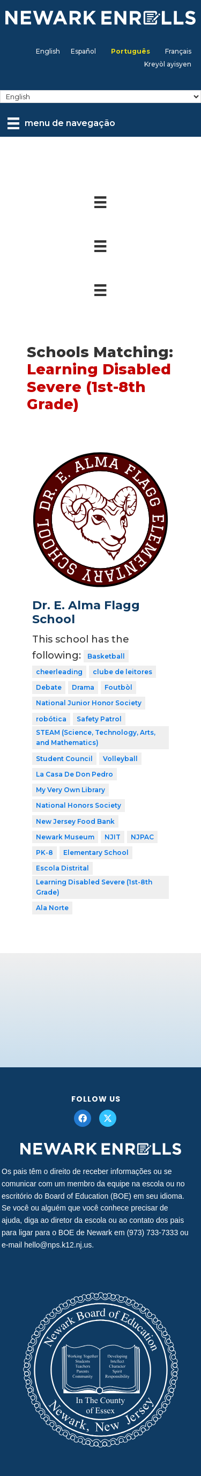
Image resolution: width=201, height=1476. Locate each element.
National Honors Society (78, 805)
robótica (51, 719)
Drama (83, 687)
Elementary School (96, 852)
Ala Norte (52, 908)
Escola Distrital (62, 868)
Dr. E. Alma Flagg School (86, 612)
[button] (82, 1118)
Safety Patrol (99, 719)
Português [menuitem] (130, 51)
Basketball (106, 656)
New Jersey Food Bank (75, 821)
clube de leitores (122, 672)
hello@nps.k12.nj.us (58, 1245)
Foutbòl (118, 687)
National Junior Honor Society (89, 703)
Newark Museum (65, 837)
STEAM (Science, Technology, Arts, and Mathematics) (95, 737)
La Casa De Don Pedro (74, 774)
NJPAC (142, 837)
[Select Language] (100, 96)
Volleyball (120, 759)
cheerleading (59, 672)
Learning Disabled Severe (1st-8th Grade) (94, 887)
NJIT (113, 837)
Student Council (64, 759)
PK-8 (44, 852)
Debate (49, 687)
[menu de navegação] (61, 123)
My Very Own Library (70, 790)
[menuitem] (48, 51)
